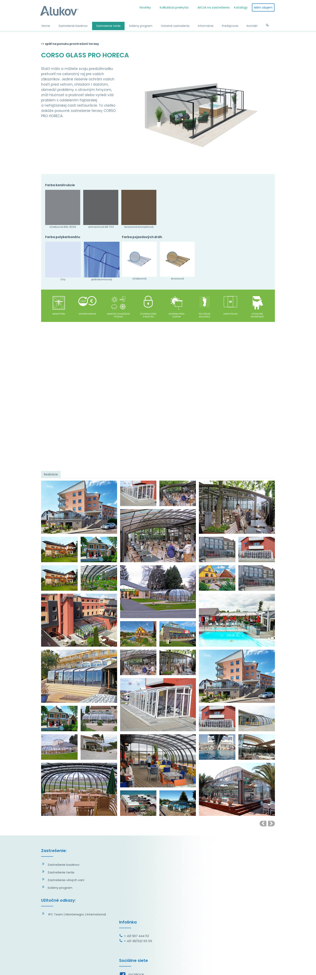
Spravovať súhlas (238, 967)
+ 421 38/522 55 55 (139, 869)
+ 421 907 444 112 (137, 864)
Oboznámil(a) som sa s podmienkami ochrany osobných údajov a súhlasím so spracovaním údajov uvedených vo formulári (239, 932)
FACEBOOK (137, 903)
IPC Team (55, 914)
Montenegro (74, 914)
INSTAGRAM (137, 911)
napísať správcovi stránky (158, 967)
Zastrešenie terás (61, 872)
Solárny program (60, 888)
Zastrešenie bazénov (63, 865)
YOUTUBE (136, 918)
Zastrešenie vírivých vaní (66, 880)
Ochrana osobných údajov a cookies (201, 967)
